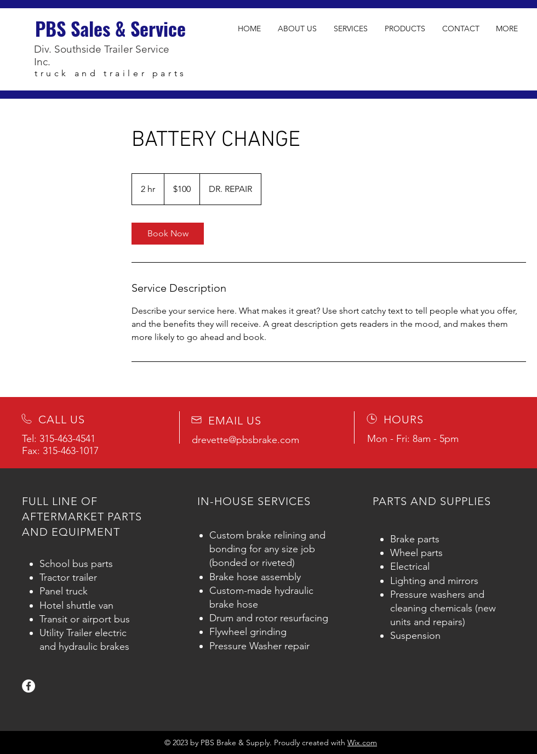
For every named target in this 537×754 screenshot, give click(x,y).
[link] (168, 234)
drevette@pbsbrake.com (245, 440)
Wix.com (362, 742)
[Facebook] (28, 686)
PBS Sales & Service (110, 28)
